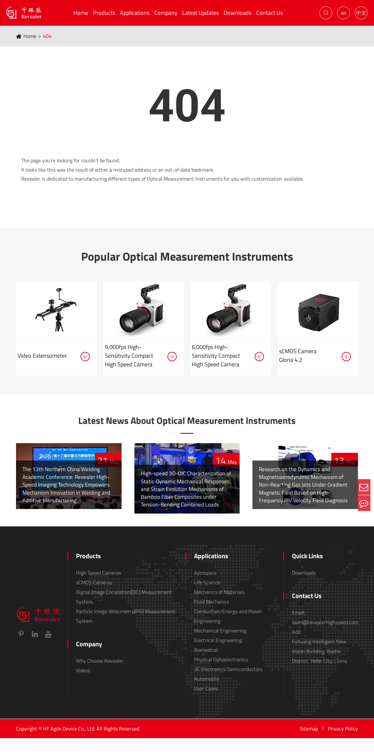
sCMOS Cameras (94, 596)
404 (47, 36)
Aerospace (205, 586)
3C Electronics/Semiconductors (228, 683)
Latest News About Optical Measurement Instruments (187, 426)
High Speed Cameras (98, 586)
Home (80, 12)
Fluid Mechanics (211, 615)
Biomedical (206, 663)
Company (165, 12)
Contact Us (269, 12)
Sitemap (309, 742)
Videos (83, 684)
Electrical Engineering (218, 654)
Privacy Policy (343, 742)
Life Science (207, 596)
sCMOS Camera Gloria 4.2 (298, 355)
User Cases (206, 702)
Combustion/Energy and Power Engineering (228, 630)
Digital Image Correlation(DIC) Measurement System (124, 610)
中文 (361, 13)
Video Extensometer (42, 355)
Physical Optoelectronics (221, 673)
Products (104, 12)
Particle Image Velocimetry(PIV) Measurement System (125, 630)
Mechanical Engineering (220, 644)
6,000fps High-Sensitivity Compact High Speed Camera (216, 356)
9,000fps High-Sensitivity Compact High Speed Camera (129, 356)
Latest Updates (200, 12)
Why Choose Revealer (99, 674)
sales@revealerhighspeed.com (325, 636)
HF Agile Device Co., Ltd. (69, 742)
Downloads (237, 12)
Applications (134, 12)
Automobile (206, 692)
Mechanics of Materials (219, 606)
